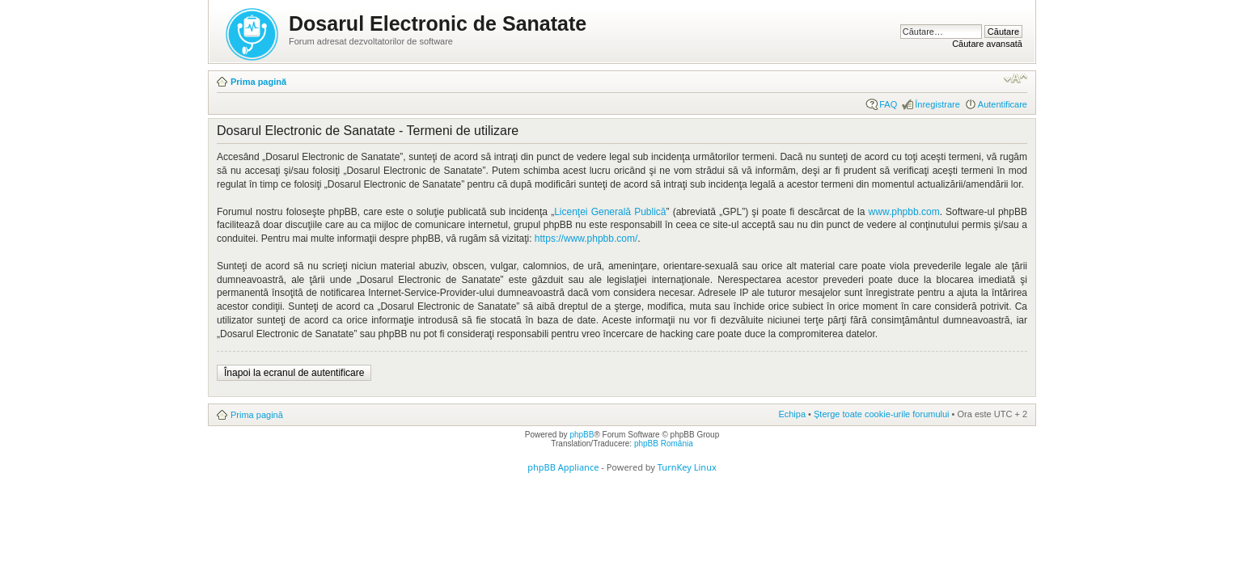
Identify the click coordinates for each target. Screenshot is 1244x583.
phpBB (581, 434)
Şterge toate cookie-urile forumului (882, 414)
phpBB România (663, 443)
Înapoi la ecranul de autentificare (294, 372)
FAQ (888, 104)
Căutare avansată (987, 44)
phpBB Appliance (563, 467)
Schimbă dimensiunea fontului (1015, 78)
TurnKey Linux (687, 467)
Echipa (792, 414)
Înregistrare (937, 104)
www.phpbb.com (904, 212)
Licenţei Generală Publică (610, 212)
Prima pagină (258, 82)
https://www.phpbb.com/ (586, 238)
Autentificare (1002, 104)
